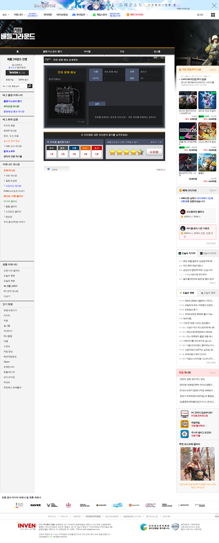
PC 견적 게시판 (11, 291)
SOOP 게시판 (10, 131)
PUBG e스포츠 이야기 (14, 191)
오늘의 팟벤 (9, 281)
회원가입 (10, 80)
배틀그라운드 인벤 (17, 59)
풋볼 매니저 (9, 372)
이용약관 (76, 516)
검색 (29, 86)
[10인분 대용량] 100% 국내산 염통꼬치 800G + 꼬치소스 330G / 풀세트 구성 (198, 384)
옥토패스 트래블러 (12, 387)
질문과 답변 (10, 181)
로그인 (200, 14)
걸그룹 (7, 326)
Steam (7, 362)
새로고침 (210, 243)
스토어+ (212, 70)
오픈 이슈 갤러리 (12, 270)
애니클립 (8, 336)
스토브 (7, 346)
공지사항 (166, 516)
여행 (6, 341)
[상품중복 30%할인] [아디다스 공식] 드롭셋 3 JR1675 (198, 401)
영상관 (8, 217)
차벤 (6, 320)
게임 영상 (8, 351)
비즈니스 (64, 516)
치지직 (7, 315)
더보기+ (212, 190)
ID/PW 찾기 (23, 80)
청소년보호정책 (111, 516)
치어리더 (8, 331)
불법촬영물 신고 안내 (132, 516)
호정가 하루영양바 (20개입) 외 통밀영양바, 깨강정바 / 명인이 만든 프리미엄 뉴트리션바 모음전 (198, 396)
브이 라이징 (9, 377)
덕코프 (7, 382)
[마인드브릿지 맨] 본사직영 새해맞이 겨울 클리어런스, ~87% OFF (198, 390)
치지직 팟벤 (9, 125)
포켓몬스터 (9, 367)
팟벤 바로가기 (10, 310)
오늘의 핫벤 (9, 276)
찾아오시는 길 (152, 516)
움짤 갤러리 (10, 206)
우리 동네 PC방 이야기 (14, 222)
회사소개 (52, 516)
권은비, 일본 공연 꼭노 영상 (192, 379)
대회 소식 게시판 (13, 146)
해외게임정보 (10, 356)
